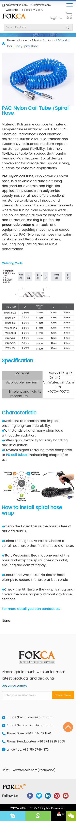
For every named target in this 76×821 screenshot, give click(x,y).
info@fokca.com (40, 5)
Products (25, 40)
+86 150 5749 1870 (31, 10)
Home (11, 40)
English (54, 18)
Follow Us (10, 796)
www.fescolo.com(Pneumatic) (34, 770)
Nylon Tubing (43, 40)
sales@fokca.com (17, 5)
